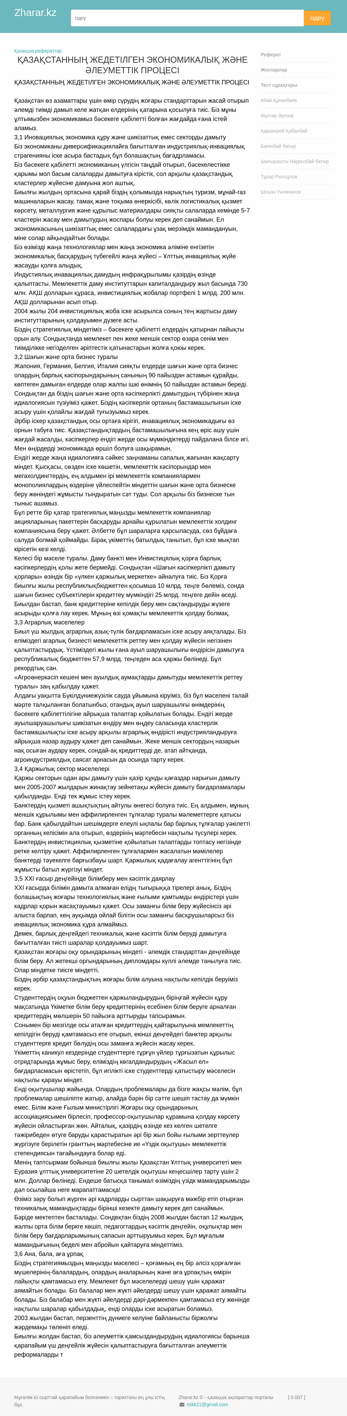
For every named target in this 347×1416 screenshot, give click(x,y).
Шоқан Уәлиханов (281, 192)
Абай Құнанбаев (279, 100)
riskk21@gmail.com (207, 1404)
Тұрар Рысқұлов (279, 176)
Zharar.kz (35, 12)
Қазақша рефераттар (38, 51)
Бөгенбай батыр (278, 146)
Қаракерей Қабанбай (284, 131)
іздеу (317, 18)
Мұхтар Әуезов (277, 115)
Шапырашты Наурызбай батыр (295, 161)
